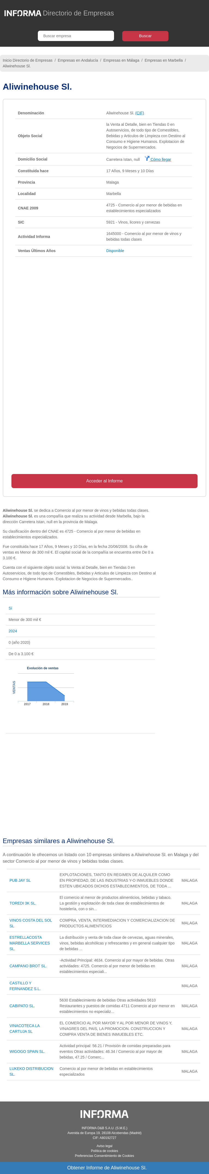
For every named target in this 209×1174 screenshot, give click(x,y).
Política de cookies (104, 1151)
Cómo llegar (158, 159)
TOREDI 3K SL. (23, 903)
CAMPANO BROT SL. (28, 966)
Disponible (115, 251)
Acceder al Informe (104, 481)
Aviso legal (104, 1146)
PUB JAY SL (20, 880)
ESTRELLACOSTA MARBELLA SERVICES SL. (30, 943)
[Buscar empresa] (76, 36)
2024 (13, 631)
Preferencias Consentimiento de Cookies (104, 1156)
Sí (10, 608)
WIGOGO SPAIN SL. (27, 1051)
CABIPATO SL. (22, 1006)
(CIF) (139, 113)
